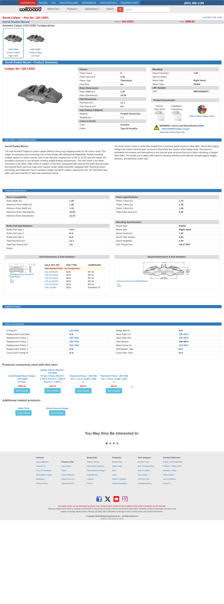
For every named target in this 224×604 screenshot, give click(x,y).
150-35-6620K (51, 278)
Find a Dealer (168, 556)
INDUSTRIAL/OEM (69, 3)
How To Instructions (146, 548)
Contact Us (40, 548)
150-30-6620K (51, 275)
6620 (72, 229)
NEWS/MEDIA (89, 3)
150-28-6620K (51, 272)
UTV (53, 3)
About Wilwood (42, 543)
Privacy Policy (42, 565)
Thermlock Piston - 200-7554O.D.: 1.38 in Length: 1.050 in (114, 401)
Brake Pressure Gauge (57, 454)
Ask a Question (169, 561)
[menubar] (80, 10)
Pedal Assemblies (119, 565)
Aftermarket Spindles (95, 548)
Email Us (166, 565)
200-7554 (74, 341)
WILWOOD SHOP (129, 3)
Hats (114, 552)
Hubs (114, 556)
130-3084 (74, 330)
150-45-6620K (51, 284)
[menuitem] (52, 10)
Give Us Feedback (43, 552)
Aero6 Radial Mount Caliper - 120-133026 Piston (21, 401)
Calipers (90, 561)
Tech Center (143, 556)
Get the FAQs (143, 543)
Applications (92, 8)
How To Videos (144, 552)
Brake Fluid (23, 454)
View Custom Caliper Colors (201, 116)
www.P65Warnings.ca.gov (175, 129)
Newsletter (40, 561)
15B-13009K (50, 287)
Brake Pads (117, 548)
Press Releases (68, 556)
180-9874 (184, 341)
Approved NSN (67, 565)
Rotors (89, 565)
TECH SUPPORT (108, 3)
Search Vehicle (93, 543)
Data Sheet (66, 548)
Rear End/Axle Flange (96, 552)
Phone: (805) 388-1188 (172, 543)
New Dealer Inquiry (44, 556)
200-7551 (74, 338)
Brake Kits (53, 8)
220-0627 (184, 345)
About (110, 8)
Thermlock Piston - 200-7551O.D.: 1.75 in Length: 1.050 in (83, 401)
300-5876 (184, 334)
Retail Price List (67, 561)
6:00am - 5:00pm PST (172, 548)
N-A (71, 334)
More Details (22, 413)
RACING (43, 3)
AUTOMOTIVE (28, 3)
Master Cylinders (119, 561)
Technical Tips (143, 561)
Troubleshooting (144, 565)
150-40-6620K (51, 281)
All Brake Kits (92, 556)
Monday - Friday (170, 552)
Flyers (64, 552)
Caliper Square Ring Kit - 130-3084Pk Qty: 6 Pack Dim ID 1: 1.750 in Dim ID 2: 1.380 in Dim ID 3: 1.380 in (52, 398)
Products (72, 8)
